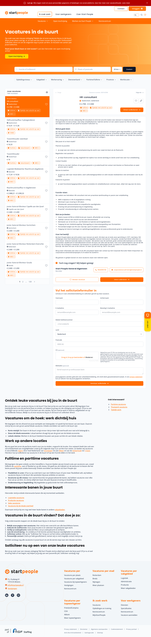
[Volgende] (34, 281)
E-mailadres (60, 308)
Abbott (67, 614)
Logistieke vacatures (16, 498)
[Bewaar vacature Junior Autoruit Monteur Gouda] (46, 265)
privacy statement (136, 377)
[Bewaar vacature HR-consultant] (46, 104)
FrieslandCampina (71, 608)
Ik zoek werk (44, 14)
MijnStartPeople (99, 615)
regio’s (20, 451)
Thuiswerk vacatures (119, 407)
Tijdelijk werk (116, 410)
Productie (125, 585)
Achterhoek (77, 451)
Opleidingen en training (102, 608)
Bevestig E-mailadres (107, 308)
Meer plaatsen (98, 585)
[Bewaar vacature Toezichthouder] (46, 156)
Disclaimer (84, 629)
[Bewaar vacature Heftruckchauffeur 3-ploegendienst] (46, 122)
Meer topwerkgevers (72, 618)
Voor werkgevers (63, 14)
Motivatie (62, 366)
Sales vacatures (14, 503)
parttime (17, 466)
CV (60, 350)
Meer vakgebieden (128, 588)
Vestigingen (12, 588)
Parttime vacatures (118, 404)
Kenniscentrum (105, 21)
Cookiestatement (117, 629)
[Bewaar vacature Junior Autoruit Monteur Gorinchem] (46, 228)
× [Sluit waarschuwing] (147, 2)
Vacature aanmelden (129, 615)
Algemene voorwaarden (99, 629)
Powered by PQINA (94, 360)
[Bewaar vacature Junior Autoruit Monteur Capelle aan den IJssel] (46, 209)
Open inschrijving (60, 21)
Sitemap (100, 633)
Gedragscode (89, 633)
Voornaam (59, 298)
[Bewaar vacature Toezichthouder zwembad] (46, 141)
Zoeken (129, 69)
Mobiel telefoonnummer (64, 320)
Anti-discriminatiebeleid (72, 633)
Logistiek (124, 578)
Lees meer (126, 3)
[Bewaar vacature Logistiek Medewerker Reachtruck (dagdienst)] (46, 171)
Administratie (126, 581)
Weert (61, 451)
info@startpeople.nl (15, 585)
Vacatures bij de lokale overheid (20, 506)
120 (30, 282)
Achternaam (104, 298)
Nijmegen (96, 582)
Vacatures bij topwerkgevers (75, 582)
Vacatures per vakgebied (74, 578)
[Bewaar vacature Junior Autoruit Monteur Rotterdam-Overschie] (46, 246)
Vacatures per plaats (72, 575)
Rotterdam (97, 575)
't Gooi (87, 451)
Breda (95, 578)
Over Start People (84, 14)
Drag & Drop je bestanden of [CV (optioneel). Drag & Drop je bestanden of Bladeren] (77, 357)
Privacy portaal (131, 629)
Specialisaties (126, 608)
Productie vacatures (16, 500)
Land (57, 330)
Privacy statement (70, 629)
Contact (121, 8)
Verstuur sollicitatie (98, 383)
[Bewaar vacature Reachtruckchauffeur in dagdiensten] (46, 190)
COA (66, 611)
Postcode (59, 340)
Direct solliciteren (120, 280)
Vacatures (97, 605)
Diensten (124, 605)
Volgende (139, 92)
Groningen (48, 451)
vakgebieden (60, 509)
